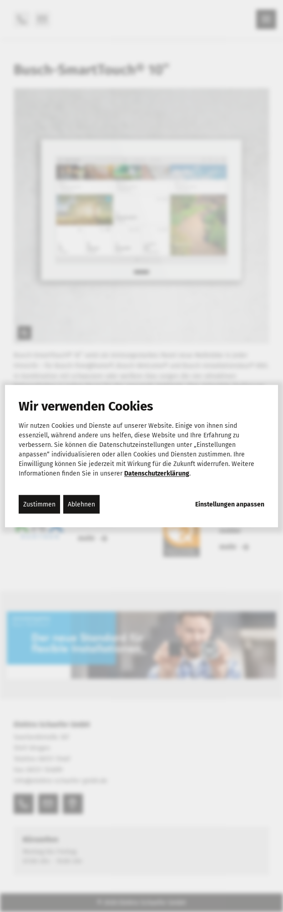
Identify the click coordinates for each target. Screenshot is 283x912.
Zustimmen (39, 504)
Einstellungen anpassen (229, 504)
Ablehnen (81, 504)
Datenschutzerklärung (156, 473)
